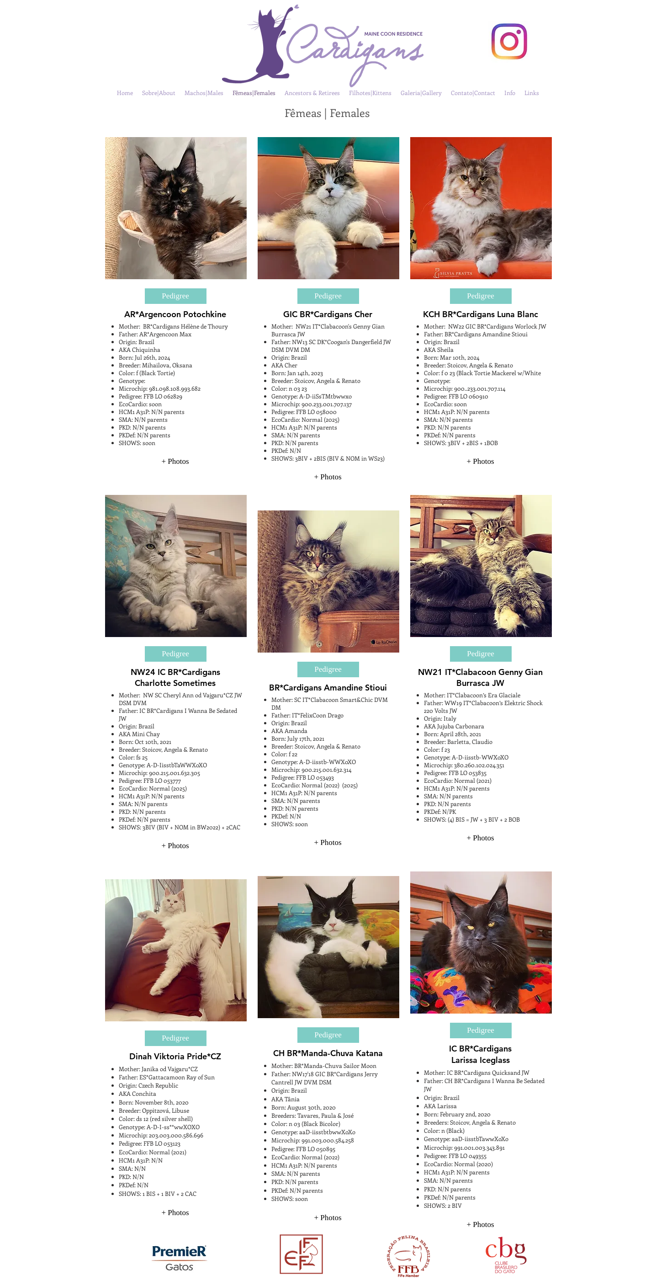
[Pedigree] (175, 296)
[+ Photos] (175, 461)
